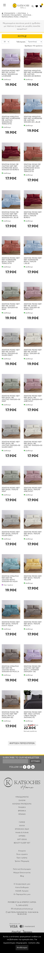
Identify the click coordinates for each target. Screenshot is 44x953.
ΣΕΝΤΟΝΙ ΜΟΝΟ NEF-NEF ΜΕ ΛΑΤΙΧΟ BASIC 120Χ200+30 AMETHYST (33, 306)
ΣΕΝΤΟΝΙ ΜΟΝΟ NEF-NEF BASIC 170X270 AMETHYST (33, 489)
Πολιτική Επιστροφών (22, 869)
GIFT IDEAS (22, 839)
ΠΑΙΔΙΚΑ (22, 807)
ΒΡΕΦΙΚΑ (22, 811)
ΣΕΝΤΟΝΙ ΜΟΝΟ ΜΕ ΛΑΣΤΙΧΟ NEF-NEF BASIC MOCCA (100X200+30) (10, 714)
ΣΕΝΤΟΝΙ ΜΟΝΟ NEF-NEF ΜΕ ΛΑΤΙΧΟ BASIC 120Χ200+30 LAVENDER (11, 73)
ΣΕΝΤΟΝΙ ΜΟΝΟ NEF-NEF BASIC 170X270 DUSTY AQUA (11, 623)
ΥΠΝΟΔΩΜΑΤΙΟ (9, 13)
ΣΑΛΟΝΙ (22, 800)
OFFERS (22, 836)
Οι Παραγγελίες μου (22, 894)
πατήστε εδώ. (34, 943)
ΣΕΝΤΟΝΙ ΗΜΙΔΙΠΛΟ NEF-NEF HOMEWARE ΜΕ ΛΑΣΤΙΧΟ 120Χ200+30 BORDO (33, 73)
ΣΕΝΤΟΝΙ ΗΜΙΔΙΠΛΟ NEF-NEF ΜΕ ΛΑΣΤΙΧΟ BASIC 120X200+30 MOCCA (10, 668)
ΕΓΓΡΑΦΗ (35, 761)
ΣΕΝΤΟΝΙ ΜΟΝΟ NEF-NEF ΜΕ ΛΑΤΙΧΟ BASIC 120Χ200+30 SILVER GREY (11, 352)
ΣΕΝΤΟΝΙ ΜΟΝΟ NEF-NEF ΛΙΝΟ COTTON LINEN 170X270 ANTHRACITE (33, 714)
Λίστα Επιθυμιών (22, 887)
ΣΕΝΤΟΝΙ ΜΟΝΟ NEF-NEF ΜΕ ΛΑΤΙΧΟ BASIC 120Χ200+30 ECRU (33, 352)
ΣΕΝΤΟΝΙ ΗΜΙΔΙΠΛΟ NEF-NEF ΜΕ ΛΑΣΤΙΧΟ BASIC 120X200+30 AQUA (10, 578)
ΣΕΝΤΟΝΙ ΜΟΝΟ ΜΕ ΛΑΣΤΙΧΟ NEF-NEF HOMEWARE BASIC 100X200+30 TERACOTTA (32, 168)
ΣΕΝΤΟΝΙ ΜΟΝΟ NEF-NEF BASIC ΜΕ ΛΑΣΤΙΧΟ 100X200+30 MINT (11, 398)
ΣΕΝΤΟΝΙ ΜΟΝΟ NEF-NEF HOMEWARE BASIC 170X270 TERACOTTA (11, 260)
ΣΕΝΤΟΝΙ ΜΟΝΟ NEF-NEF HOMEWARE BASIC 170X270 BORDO (33, 214)
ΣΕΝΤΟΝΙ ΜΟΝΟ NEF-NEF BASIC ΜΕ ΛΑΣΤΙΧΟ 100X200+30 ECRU (33, 444)
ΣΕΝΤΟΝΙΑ (22, 13)
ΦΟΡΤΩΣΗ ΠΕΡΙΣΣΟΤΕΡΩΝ (22, 743)
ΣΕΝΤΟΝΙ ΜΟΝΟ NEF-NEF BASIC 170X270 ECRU (33, 533)
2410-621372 (23, 905)
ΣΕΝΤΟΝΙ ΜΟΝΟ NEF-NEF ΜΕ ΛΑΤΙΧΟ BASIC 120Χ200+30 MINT (11, 306)
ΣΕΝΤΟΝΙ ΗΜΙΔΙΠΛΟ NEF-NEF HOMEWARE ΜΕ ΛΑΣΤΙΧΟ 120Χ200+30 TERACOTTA (11, 120)
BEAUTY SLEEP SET (22, 843)
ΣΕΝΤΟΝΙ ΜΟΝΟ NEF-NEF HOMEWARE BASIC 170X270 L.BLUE (33, 260)
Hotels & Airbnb (22, 832)
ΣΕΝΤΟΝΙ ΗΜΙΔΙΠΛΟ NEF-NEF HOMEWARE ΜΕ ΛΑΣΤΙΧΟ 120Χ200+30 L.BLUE (33, 119)
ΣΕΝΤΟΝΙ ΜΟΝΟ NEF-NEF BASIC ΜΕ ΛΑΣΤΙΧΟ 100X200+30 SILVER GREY (11, 444)
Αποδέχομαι (22, 947)
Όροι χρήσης (22, 858)
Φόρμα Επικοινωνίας (22, 872)
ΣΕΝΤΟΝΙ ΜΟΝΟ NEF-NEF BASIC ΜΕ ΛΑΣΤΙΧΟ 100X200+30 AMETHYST (33, 398)
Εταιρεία (22, 851)
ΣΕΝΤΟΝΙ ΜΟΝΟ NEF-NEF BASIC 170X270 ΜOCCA (33, 623)
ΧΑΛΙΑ (22, 826)
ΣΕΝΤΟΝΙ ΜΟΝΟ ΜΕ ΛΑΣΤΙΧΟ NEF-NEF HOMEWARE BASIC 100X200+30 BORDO (10, 167)
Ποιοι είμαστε (22, 854)
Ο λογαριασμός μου (22, 884)
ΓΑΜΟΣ (22, 822)
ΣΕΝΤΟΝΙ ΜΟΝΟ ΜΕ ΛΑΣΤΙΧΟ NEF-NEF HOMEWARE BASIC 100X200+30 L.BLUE (10, 214)
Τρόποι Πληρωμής (22, 861)
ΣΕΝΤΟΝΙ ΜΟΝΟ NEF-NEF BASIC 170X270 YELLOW (33, 578)
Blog (22, 876)
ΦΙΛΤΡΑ (22, 36)
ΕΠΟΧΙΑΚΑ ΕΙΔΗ (22, 829)
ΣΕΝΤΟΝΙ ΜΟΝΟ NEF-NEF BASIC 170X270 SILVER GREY (11, 533)
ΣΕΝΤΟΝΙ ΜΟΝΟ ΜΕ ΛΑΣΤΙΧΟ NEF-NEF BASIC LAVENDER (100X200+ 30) (32, 668)
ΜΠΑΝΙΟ (22, 814)
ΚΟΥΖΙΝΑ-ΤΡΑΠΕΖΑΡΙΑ (21, 804)
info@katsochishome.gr (23, 909)
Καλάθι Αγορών (22, 891)
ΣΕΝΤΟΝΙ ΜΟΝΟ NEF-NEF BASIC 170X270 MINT (11, 489)
